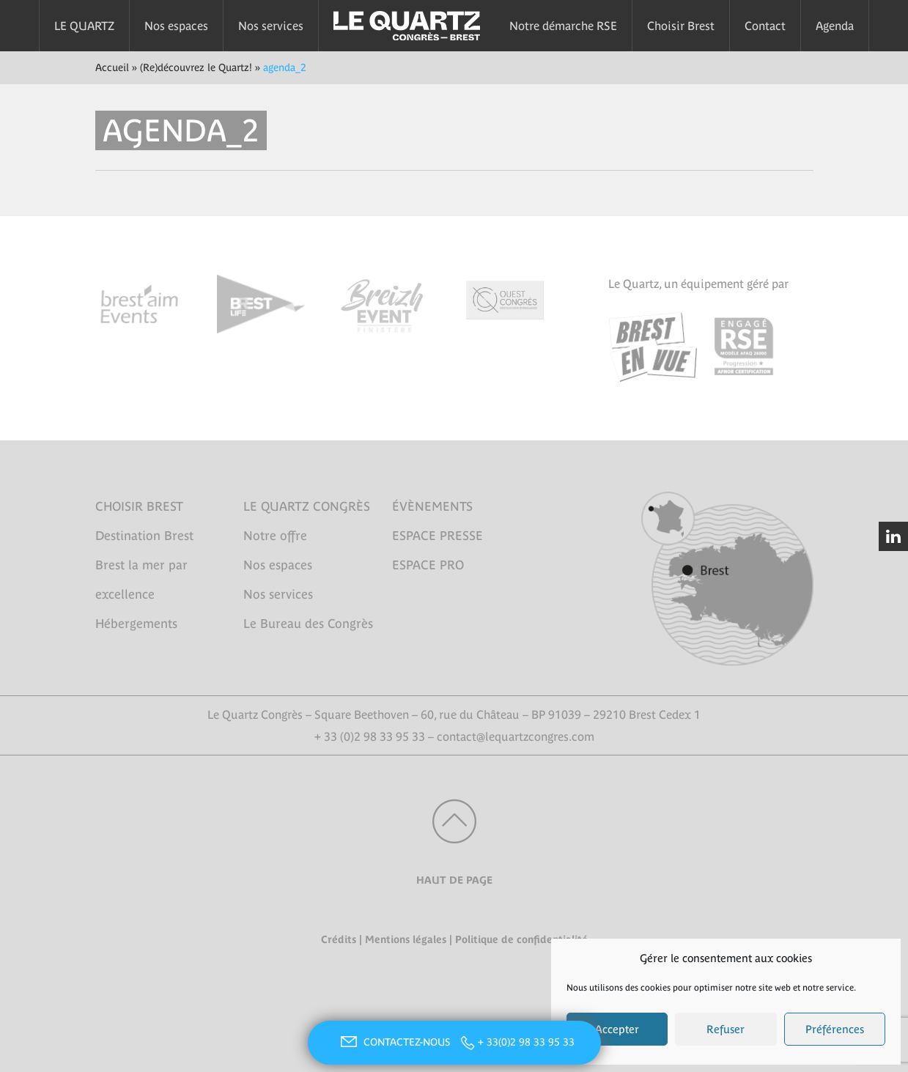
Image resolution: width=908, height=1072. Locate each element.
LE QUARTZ (84, 25)
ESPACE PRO (428, 565)
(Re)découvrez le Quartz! (196, 67)
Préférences (834, 1029)
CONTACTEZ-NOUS (393, 1042)
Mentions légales (405, 939)
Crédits (338, 939)
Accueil (112, 67)
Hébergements (136, 623)
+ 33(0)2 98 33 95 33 (526, 1042)
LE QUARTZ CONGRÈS (306, 506)
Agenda (835, 25)
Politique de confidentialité (521, 939)
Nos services (270, 25)
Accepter (617, 1029)
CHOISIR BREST (139, 506)
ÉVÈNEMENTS (432, 506)
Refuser (725, 1029)
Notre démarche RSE (563, 25)
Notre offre (275, 535)
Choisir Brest (681, 25)
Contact (765, 25)
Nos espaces (176, 25)
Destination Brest (144, 535)
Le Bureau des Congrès (308, 623)
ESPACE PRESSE (437, 535)
